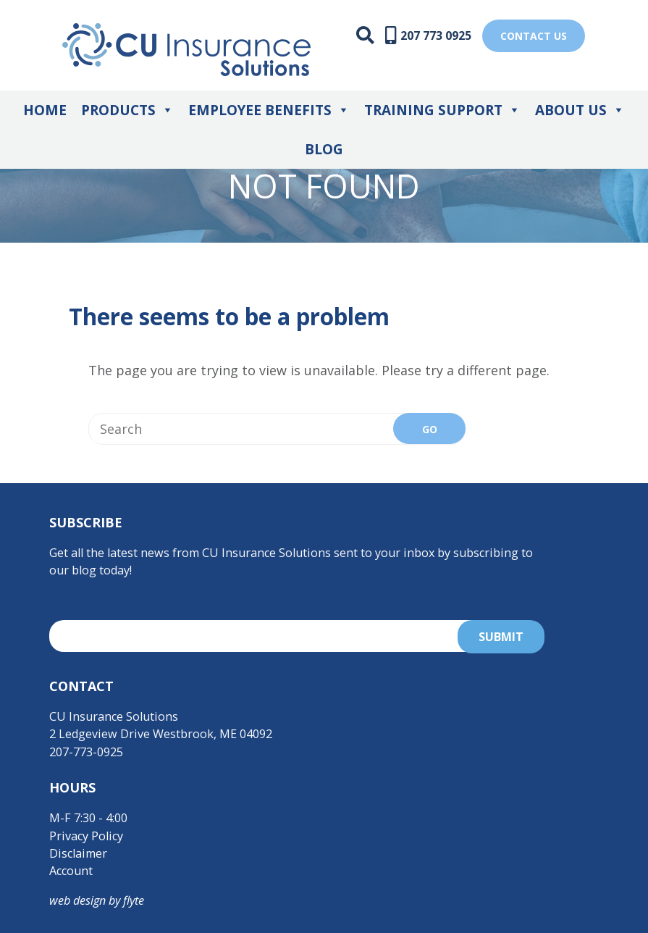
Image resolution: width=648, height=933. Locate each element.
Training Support (442, 110)
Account (71, 871)
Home (45, 110)
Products (127, 110)
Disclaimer (78, 853)
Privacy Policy (86, 836)
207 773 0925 (435, 35)
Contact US (533, 36)
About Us (580, 110)
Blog (324, 149)
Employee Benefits (269, 110)
